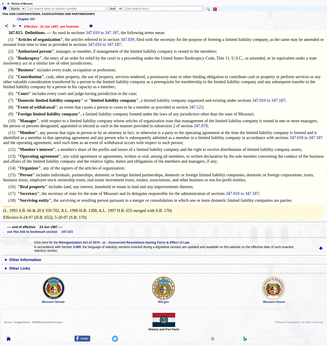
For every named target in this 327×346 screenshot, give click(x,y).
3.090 (77, 247)
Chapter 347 (26, 19)
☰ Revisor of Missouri (19, 3)
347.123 (196, 107)
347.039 (127, 39)
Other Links (19, 268)
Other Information (25, 260)
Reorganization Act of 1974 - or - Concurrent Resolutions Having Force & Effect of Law (124, 242)
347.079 (201, 125)
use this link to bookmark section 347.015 (40, 232)
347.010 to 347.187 (102, 32)
